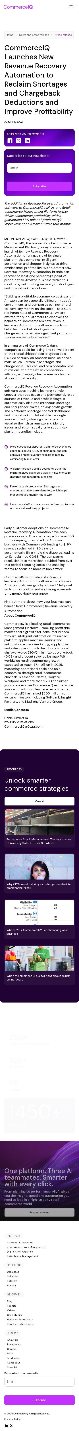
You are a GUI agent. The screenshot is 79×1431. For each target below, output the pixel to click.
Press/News (14, 1344)
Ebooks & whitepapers (20, 1324)
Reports (11, 1305)
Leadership (13, 1358)
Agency (11, 1285)
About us (12, 1339)
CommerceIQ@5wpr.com (23, 726)
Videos (11, 1310)
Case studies (14, 1315)
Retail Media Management (22, 1256)
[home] (18, 7)
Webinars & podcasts (20, 1319)
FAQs (10, 1353)
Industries (13, 1276)
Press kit (12, 1367)
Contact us (13, 1362)
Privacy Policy (12, 1419)
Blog (9, 1301)
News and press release (34, 35)
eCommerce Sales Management (26, 1247)
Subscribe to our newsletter (22, 1373)
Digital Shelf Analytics (20, 1251)
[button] (71, 7)
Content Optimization (20, 1242)
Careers (11, 1349)
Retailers (12, 1281)
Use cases (13, 1271)
